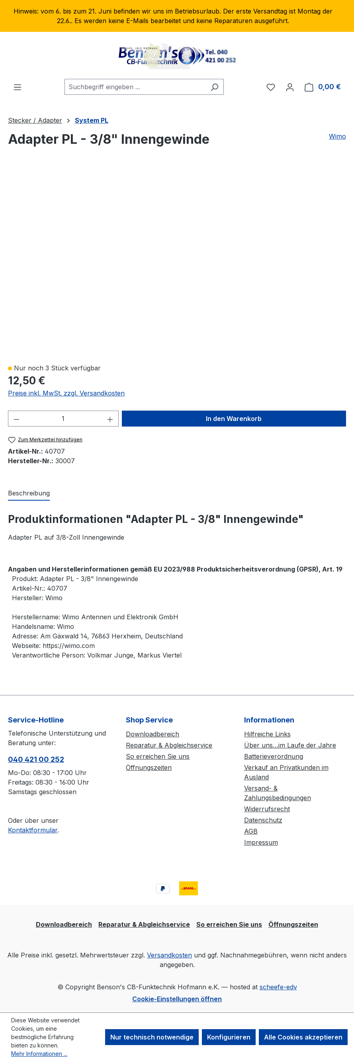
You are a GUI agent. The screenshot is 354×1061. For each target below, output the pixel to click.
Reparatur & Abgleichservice (169, 745)
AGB (251, 831)
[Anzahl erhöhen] (110, 419)
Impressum (261, 842)
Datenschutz (263, 820)
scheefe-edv (278, 987)
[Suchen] (214, 87)
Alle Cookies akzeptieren (303, 1037)
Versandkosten (169, 955)
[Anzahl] (63, 419)
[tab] (29, 493)
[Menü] (17, 87)
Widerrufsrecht (267, 809)
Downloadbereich (152, 734)
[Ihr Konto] (289, 87)
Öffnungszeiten (149, 767)
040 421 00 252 (36, 759)
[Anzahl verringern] (16, 419)
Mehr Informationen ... (39, 1053)
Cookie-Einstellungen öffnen (177, 999)
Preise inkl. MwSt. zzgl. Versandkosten (66, 393)
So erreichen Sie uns (158, 756)
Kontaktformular (32, 830)
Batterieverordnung (273, 756)
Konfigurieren (228, 1037)
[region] (177, 16)
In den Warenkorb (234, 419)
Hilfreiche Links (267, 734)
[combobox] (135, 87)
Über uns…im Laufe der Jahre (290, 745)
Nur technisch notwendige (152, 1037)
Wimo (337, 136)
